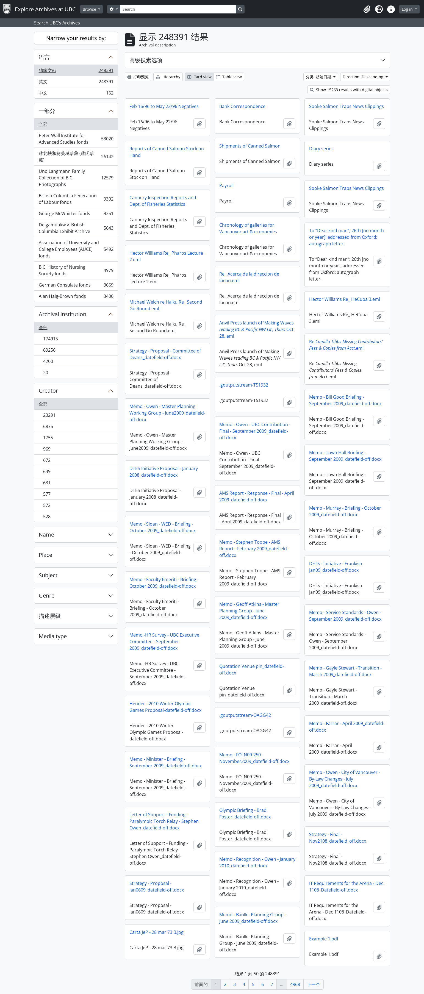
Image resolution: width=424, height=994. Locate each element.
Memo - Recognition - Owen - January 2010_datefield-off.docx (257, 862)
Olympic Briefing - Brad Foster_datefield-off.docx (245, 813)
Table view (229, 76)
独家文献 (75, 71)
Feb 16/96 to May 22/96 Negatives (164, 106)
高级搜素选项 (145, 60)
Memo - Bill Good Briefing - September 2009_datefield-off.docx (345, 400)
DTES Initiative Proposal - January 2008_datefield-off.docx (163, 471)
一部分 (47, 111)
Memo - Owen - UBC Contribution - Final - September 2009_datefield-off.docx (254, 431)
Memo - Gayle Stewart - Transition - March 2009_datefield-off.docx (345, 671)
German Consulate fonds (75, 286)
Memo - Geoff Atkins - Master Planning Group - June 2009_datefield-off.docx (249, 610)
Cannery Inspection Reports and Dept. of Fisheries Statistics (162, 201)
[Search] (178, 9)
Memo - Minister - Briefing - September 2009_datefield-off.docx (165, 762)
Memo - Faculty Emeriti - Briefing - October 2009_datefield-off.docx (164, 582)
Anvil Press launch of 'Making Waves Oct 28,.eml (256, 329)
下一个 (313, 984)
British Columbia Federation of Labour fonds (75, 199)
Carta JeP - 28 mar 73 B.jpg (156, 932)
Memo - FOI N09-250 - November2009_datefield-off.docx (254, 758)
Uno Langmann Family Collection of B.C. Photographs (75, 177)
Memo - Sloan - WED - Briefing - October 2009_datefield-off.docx (162, 527)
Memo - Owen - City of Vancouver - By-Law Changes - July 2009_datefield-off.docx (344, 778)
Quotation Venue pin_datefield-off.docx (251, 669)
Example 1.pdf (323, 939)
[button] (367, 9)
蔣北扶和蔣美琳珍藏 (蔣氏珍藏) (75, 156)
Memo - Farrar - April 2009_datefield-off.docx (346, 726)
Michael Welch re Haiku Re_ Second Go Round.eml (165, 305)
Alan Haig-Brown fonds (75, 297)
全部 (43, 124)
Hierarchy (168, 76)
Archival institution (62, 314)
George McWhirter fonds (75, 214)
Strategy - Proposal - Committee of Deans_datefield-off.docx (165, 354)
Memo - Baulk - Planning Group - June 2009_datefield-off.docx (252, 918)
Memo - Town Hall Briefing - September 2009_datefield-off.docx (345, 455)
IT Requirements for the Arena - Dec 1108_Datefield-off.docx (346, 886)
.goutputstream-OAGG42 (245, 715)
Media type (53, 636)
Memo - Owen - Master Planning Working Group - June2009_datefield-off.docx (167, 413)
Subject (48, 575)
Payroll (226, 185)
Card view (199, 76)
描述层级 (50, 616)
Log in (408, 9)
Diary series (321, 149)
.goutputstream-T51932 (243, 385)
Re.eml (346, 344)
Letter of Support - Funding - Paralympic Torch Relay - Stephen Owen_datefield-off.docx (164, 821)
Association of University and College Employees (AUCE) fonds (75, 249)
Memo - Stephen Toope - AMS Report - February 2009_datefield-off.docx (253, 548)
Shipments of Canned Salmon (250, 146)
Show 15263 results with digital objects (349, 89)
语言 (44, 57)
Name (46, 534)
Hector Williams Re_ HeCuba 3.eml (344, 299)
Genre (46, 595)
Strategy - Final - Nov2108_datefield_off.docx (337, 837)
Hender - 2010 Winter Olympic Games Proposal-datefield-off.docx (165, 707)
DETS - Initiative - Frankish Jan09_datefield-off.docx (335, 566)
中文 (75, 94)
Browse (90, 9)
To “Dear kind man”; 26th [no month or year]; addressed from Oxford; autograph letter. (346, 237)
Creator (48, 390)
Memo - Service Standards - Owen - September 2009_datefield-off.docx (345, 615)
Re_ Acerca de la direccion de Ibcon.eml (249, 277)
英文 (75, 82)
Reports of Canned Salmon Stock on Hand (166, 152)
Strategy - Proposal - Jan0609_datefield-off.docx (156, 886)
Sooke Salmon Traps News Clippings (346, 106)
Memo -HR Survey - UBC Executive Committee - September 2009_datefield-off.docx (164, 641)
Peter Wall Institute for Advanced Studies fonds (75, 138)
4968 (295, 984)
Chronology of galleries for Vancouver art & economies (248, 228)
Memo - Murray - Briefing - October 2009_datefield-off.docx (345, 511)
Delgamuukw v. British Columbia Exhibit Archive (75, 228)
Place (45, 555)
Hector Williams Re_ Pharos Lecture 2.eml (166, 256)
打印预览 (138, 76)
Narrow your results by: (76, 38)
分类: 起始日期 (319, 76)
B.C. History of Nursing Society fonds (75, 270)
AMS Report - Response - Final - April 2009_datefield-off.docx (256, 496)
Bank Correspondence (242, 106)
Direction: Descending (363, 76)
